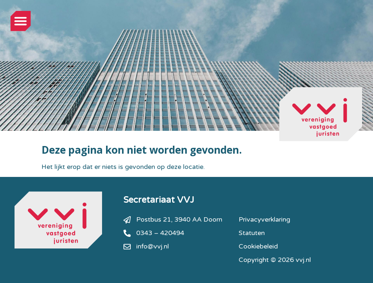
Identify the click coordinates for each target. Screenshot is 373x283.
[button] (21, 21)
